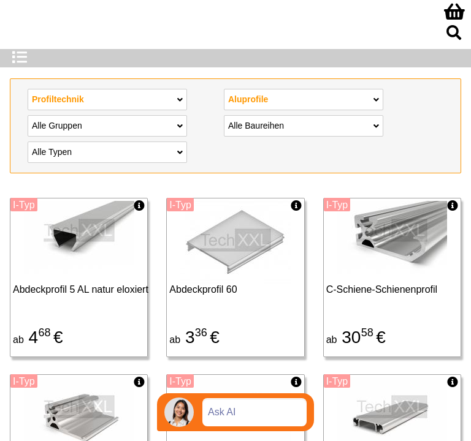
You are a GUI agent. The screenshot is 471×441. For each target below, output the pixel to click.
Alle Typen (107, 151)
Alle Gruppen (107, 124)
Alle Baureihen (303, 124)
